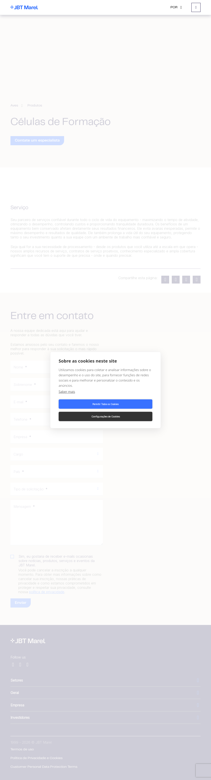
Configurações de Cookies (130, 410)
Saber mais (67, 398)
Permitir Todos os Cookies (81, 410)
